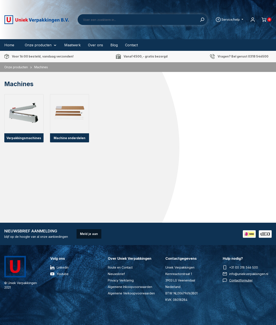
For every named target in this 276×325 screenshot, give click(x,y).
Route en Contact (120, 267)
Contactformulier (241, 280)
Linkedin (63, 267)
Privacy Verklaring (121, 280)
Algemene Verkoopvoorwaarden (131, 293)
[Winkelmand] (265, 19)
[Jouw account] (253, 19)
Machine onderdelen (69, 138)
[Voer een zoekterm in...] (137, 19)
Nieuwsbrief (116, 274)
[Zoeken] (202, 19)
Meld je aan (89, 234)
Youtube (63, 274)
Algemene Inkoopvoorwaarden (130, 287)
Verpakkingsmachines (23, 138)
